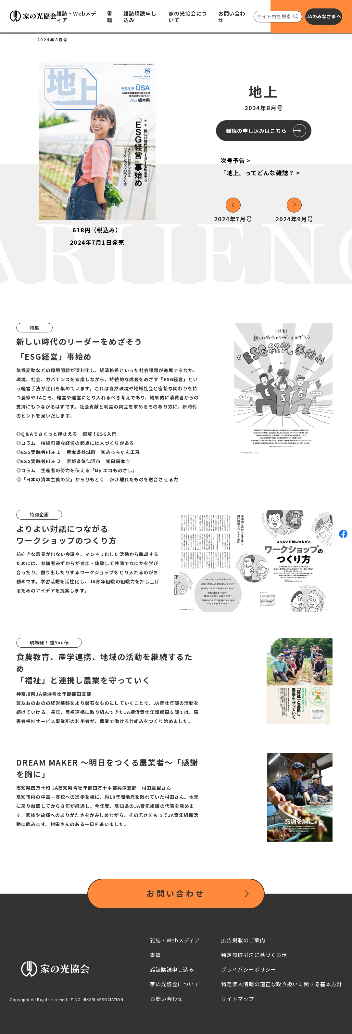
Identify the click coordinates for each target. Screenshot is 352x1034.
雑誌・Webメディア (58, 39)
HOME (17, 39)
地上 (95, 39)
